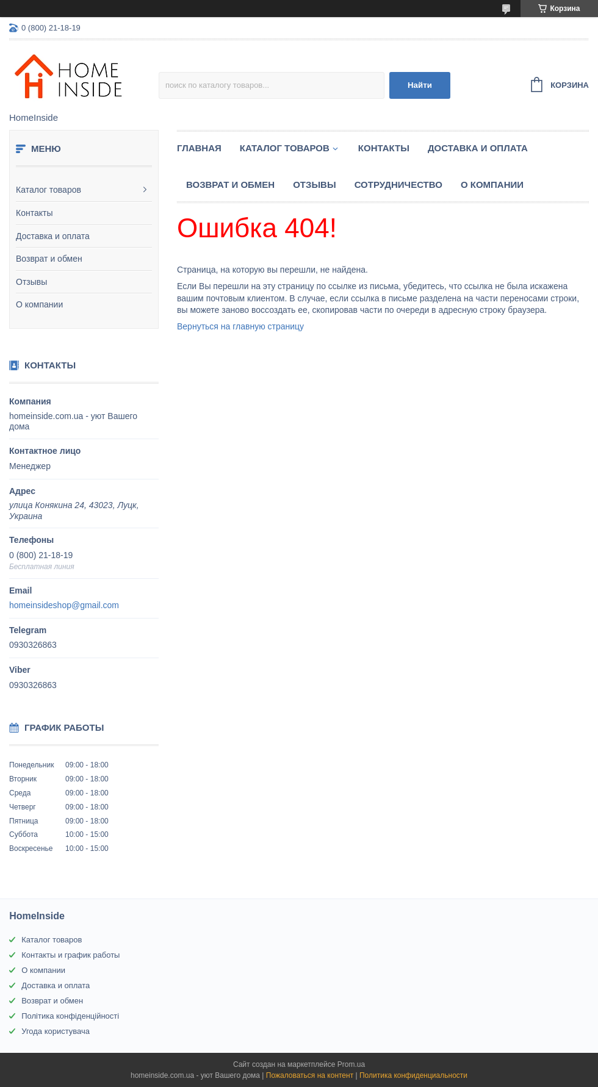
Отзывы (31, 282)
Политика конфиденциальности (413, 1075)
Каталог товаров (48, 190)
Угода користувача (55, 1031)
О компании (39, 304)
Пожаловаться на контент (309, 1075)
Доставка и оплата (53, 236)
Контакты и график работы (70, 955)
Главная (199, 147)
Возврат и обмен (49, 259)
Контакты (34, 213)
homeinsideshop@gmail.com (64, 605)
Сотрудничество (398, 184)
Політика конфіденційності (70, 1016)
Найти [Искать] (420, 85)
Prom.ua (351, 1064)
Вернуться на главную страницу (240, 326)
